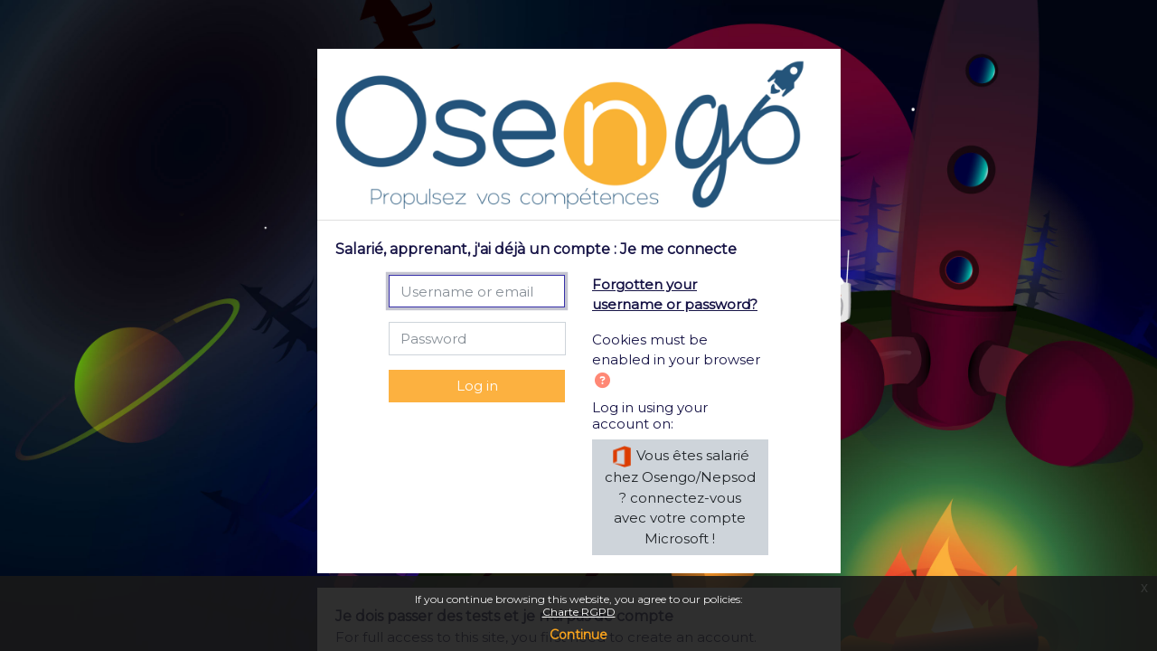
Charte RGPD (579, 611)
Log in (477, 385)
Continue (578, 635)
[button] (606, 382)
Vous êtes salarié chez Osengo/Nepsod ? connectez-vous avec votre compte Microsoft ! (680, 496)
